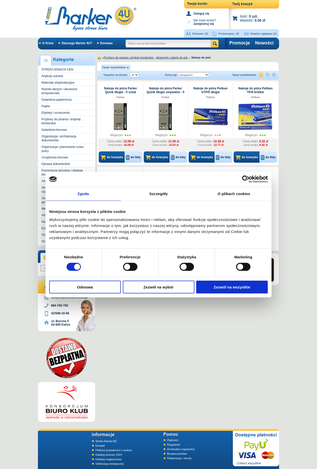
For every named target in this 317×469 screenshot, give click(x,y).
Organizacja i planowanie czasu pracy (62, 149)
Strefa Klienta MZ (106, 441)
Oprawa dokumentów (55, 164)
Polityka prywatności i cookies (113, 450)
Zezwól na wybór (158, 287)
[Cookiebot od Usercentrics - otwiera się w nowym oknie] (246, 179)
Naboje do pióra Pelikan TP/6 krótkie (255, 90)
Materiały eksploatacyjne (57, 82)
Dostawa (106, 43)
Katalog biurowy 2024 (108, 454)
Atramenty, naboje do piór (172, 57)
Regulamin (173, 444)
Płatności (172, 440)
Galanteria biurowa (54, 130)
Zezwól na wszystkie (232, 287)
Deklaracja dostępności (109, 463)
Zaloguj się (201, 13)
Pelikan (210, 97)
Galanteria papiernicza (56, 99)
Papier (45, 106)
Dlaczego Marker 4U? (77, 43)
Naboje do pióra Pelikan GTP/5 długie (210, 90)
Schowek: (200, 33)
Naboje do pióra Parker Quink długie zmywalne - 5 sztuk (165, 92)
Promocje (239, 42)
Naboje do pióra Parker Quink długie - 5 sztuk (120, 90)
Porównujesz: (228, 33)
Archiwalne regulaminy (181, 449)
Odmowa (85, 287)
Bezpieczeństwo (177, 453)
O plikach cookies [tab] (234, 194)
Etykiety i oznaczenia (55, 112)
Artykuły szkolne (52, 76)
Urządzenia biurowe (54, 157)
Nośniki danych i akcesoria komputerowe (59, 91)
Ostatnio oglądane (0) (263, 33)
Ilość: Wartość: (252, 18)
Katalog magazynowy (108, 459)
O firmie (48, 43)
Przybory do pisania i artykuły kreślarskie (61, 121)
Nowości (264, 42)
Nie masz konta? (204, 22)
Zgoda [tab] (83, 194)
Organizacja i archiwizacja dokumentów (58, 138)
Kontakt (100, 445)
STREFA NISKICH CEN (57, 69)
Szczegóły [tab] (158, 194)
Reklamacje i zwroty (179, 458)
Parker (121, 97)
